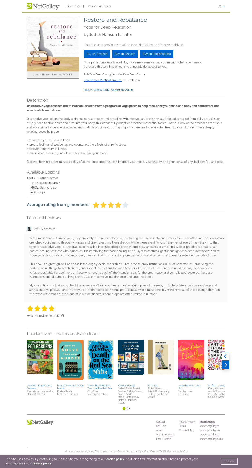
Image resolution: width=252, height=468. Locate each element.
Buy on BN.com (125, 53)
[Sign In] (222, 6)
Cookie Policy (186, 430)
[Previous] (225, 356)
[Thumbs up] (62, 316)
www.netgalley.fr (209, 426)
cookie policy (115, 459)
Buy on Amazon (97, 53)
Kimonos (153, 385)
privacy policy (42, 463)
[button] (40, 361)
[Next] (225, 365)
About (159, 430)
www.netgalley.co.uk (211, 439)
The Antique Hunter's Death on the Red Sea (99, 387)
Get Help (161, 426)
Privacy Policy (187, 421)
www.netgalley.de (210, 430)
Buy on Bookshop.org (157, 53)
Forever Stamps (126, 385)
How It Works (163, 439)
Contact (160, 421)
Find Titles (73, 6)
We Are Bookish (165, 434)
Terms (182, 426)
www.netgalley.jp (209, 434)
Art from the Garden (219, 385)
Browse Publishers (99, 6)
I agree (229, 461)
